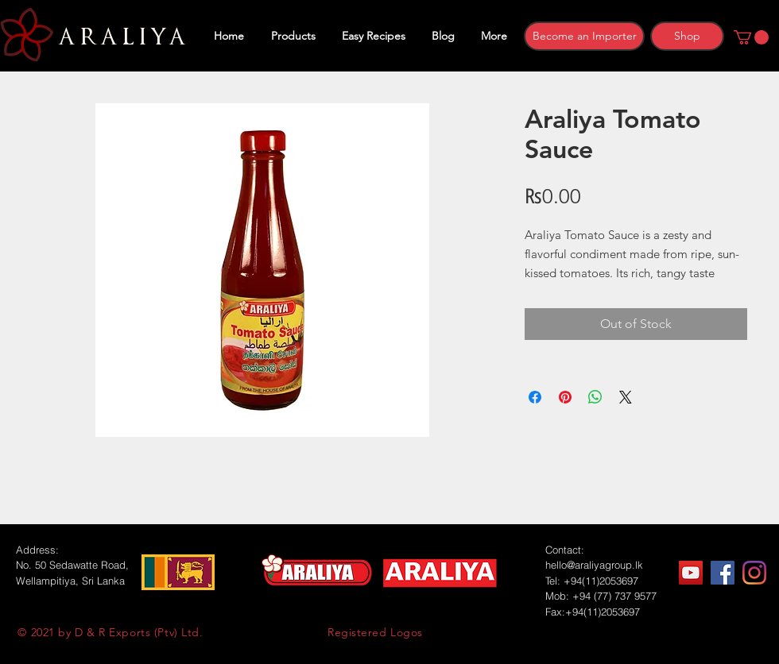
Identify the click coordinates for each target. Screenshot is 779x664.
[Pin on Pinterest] (565, 397)
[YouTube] (691, 573)
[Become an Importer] (584, 36)
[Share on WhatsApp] (595, 397)
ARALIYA (119, 37)
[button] (751, 37)
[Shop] (687, 36)
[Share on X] (625, 397)
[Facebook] (722, 573)
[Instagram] (754, 573)
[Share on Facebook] (535, 397)
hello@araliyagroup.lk (594, 564)
